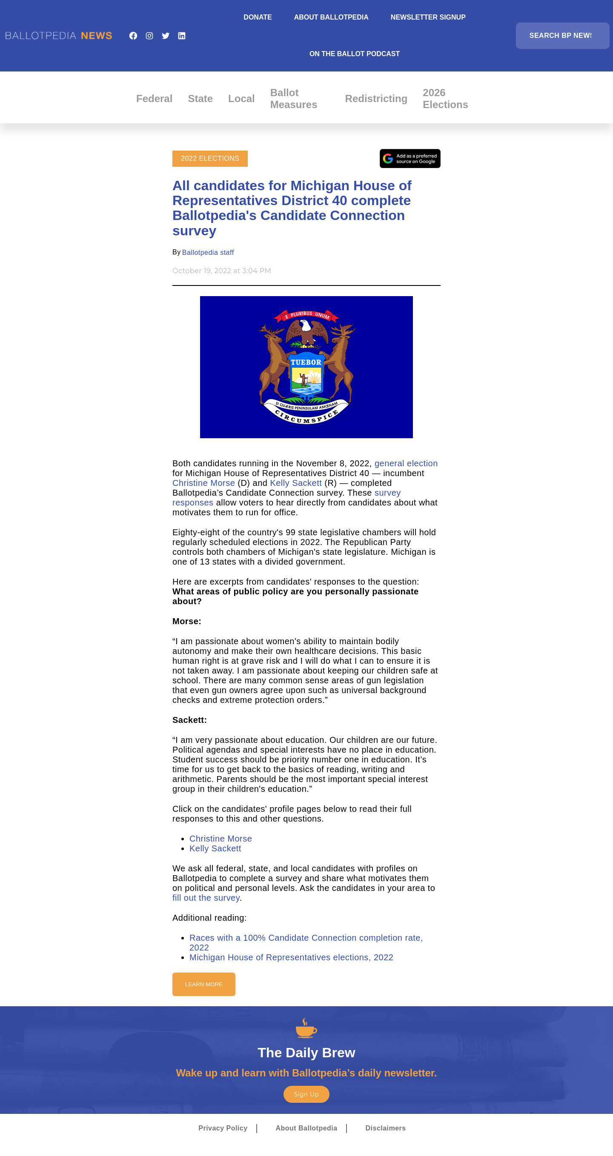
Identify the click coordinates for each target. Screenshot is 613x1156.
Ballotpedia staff (208, 252)
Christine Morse (203, 483)
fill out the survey (206, 897)
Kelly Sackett (296, 483)
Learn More (204, 984)
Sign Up (306, 1094)
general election (406, 463)
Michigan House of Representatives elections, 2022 (291, 957)
